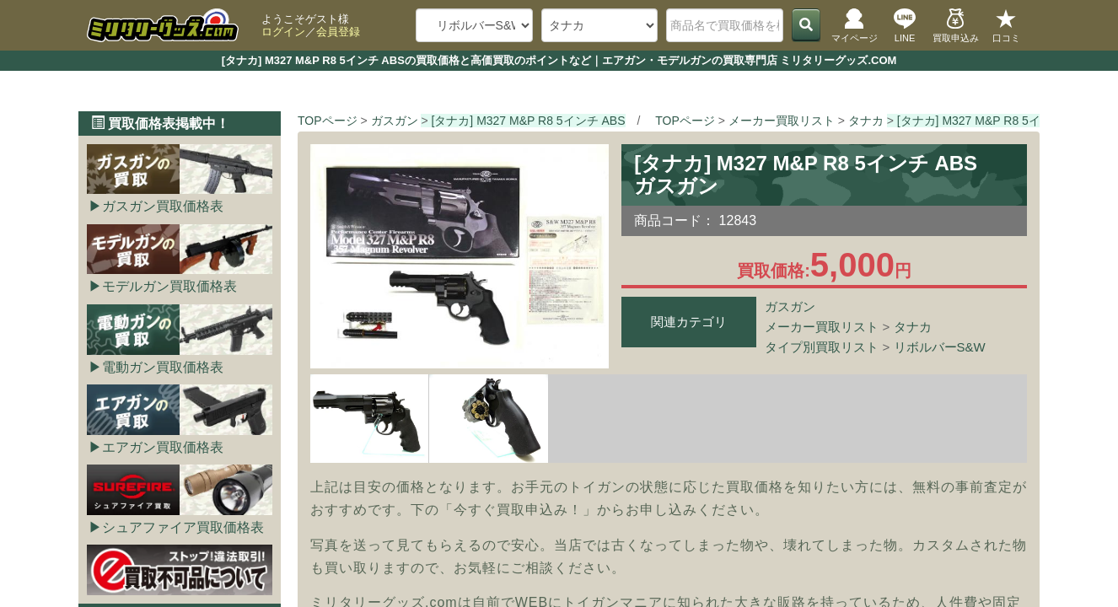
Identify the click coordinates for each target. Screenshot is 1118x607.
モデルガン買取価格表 (169, 286)
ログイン (283, 31)
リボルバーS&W (940, 347)
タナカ (913, 327)
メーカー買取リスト (822, 327)
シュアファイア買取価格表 (183, 527)
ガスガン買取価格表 (162, 206)
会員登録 (338, 31)
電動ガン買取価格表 (162, 367)
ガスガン (790, 306)
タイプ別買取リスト (822, 347)
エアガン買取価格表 (162, 447)
